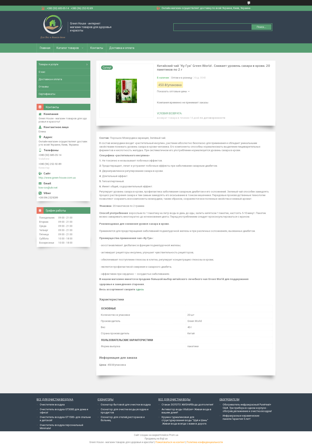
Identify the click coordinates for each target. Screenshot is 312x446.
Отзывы (44, 86)
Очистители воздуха (52, 404)
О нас (42, 71)
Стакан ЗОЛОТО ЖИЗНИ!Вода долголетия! (187, 404)
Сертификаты (47, 93)
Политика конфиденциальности (205, 442)
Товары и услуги (48, 64)
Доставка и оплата (121, 48)
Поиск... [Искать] (261, 26)
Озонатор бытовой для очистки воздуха (126, 404)
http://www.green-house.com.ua (57, 177)
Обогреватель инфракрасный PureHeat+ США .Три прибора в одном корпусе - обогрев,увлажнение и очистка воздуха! (247, 408)
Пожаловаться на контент (170, 442)
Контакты (96, 48)
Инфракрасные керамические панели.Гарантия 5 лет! (241, 417)
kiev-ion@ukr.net (48, 187)
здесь (140, 289)
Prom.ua (173, 435)
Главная (45, 48)
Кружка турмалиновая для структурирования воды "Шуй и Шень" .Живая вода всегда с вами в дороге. (185, 420)
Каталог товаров (68, 48)
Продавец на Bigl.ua (156, 438)
